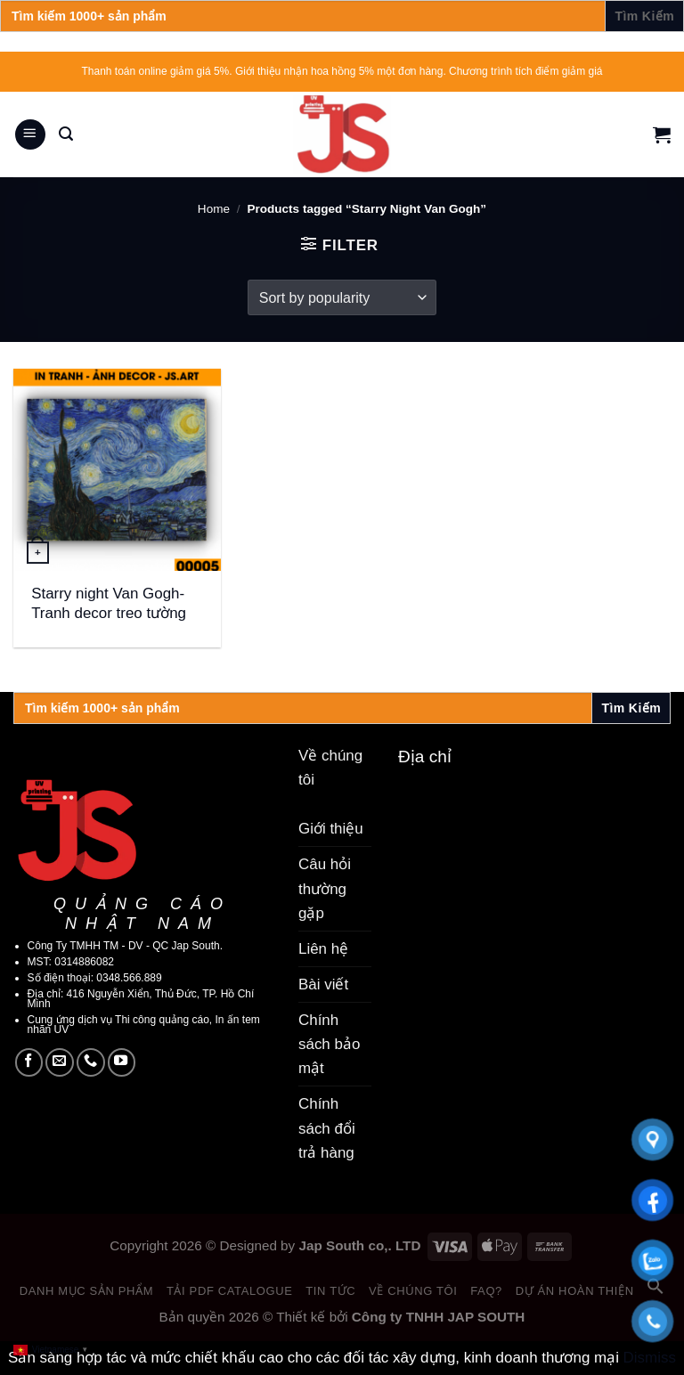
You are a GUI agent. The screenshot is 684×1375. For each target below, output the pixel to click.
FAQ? (486, 1291)
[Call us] (91, 1062)
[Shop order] (342, 297)
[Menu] (30, 135)
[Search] (66, 134)
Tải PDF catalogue (230, 1291)
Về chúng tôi (413, 1291)
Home (214, 209)
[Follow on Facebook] (29, 1062)
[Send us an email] (59, 1062)
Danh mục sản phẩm (87, 1291)
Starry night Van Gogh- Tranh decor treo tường (108, 603)
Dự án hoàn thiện (575, 1291)
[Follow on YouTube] (122, 1062)
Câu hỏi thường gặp (324, 888)
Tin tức (330, 1291)
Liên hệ (323, 948)
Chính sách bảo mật (329, 1044)
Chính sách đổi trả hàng (326, 1127)
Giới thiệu (330, 828)
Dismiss (649, 1357)
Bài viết (323, 984)
